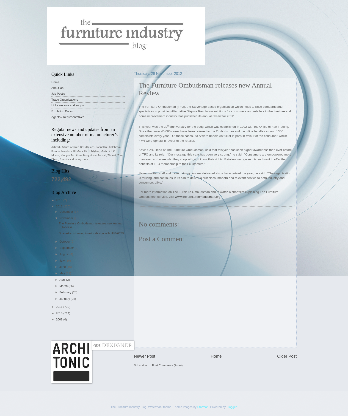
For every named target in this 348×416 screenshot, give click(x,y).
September (67, 247)
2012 (59, 206)
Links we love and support (68, 105)
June (63, 267)
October (65, 241)
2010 (59, 313)
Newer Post (144, 356)
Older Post (287, 356)
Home (216, 356)
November (66, 218)
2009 (59, 319)
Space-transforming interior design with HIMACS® (91, 233)
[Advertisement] (134, 331)
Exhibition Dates (62, 111)
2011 (59, 306)
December (66, 211)
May (62, 273)
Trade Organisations (64, 99)
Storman (203, 407)
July (62, 260)
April (62, 279)
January (65, 298)
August (64, 254)
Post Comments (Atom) (167, 365)
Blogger (231, 407)
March (63, 286)
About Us (57, 88)
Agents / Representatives (67, 117)
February (65, 292)
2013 (59, 200)
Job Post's (58, 93)
